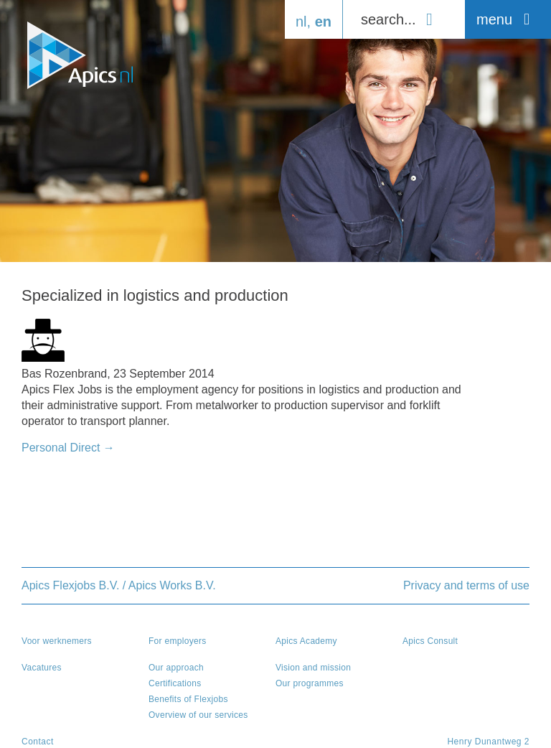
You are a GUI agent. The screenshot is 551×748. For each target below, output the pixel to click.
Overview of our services (198, 715)
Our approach (176, 668)
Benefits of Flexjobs (188, 699)
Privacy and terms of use (466, 585)
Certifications (175, 683)
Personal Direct (68, 447)
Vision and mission (313, 668)
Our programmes (310, 683)
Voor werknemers (57, 641)
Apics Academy (306, 641)
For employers (178, 641)
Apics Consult (430, 641)
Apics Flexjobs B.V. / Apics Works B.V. (119, 585)
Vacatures (42, 668)
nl (301, 21)
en (323, 21)
